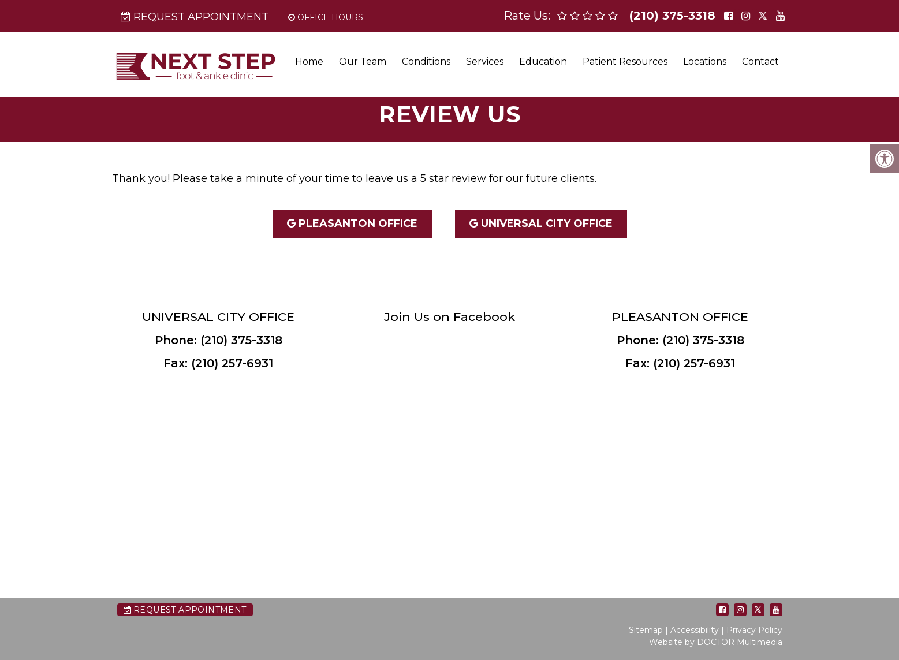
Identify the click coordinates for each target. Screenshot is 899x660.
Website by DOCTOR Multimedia (715, 642)
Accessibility (694, 630)
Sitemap (646, 630)
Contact (760, 61)
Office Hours (325, 17)
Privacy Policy (754, 630)
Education (543, 61)
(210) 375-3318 (672, 16)
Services (484, 61)
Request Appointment (194, 16)
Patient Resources (625, 61)
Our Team (362, 61)
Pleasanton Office (352, 223)
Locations (704, 61)
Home (309, 61)
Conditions (426, 61)
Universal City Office (541, 223)
